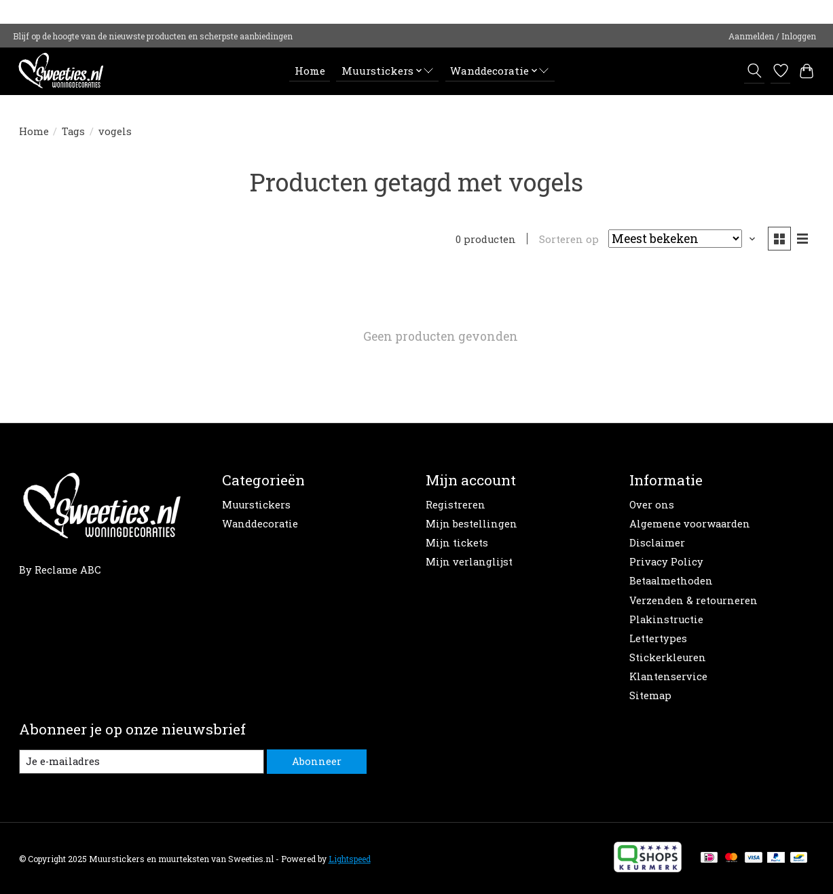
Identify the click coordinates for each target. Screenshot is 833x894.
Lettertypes (658, 638)
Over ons (651, 504)
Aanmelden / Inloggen (772, 36)
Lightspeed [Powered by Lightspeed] (350, 858)
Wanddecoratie (260, 523)
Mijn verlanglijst (469, 561)
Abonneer (316, 761)
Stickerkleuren (667, 657)
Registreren (455, 504)
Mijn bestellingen (471, 523)
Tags (73, 131)
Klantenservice (668, 676)
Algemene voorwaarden (689, 523)
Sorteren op (569, 239)
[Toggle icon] (754, 70)
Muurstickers (256, 504)
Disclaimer (657, 542)
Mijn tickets (457, 542)
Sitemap (650, 695)
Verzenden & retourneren (693, 600)
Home (310, 70)
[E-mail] (141, 761)
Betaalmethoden (671, 580)
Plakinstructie (666, 619)
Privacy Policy (666, 561)
